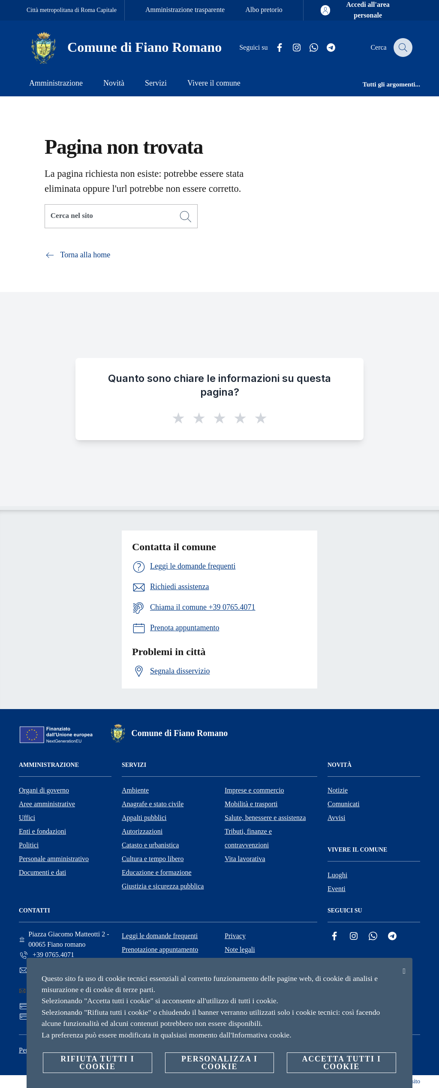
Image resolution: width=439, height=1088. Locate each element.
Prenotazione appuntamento (160, 949)
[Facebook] (274, 47)
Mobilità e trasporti (251, 804)
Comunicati (344, 804)
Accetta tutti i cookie (341, 1063)
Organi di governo (44, 790)
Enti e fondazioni (42, 831)
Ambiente (135, 790)
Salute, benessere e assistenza (265, 817)
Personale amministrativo (54, 858)
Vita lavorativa (245, 858)
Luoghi (337, 875)
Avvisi (336, 817)
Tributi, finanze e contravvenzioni (248, 838)
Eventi (337, 888)
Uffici (27, 817)
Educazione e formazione (157, 872)
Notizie (338, 790)
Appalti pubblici (144, 817)
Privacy (235, 935)
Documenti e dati (42, 872)
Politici (29, 845)
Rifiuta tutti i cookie (97, 1063)
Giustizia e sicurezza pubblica (163, 886)
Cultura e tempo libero (152, 858)
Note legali (240, 949)
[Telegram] (326, 47)
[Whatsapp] (309, 47)
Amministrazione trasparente (185, 9)
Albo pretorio (264, 9)
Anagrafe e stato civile (152, 804)
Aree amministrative (47, 804)
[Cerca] (402, 47)
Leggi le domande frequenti (160, 935)
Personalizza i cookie (219, 1063)
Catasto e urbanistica (150, 845)
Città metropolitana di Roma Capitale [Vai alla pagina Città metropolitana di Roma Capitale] (72, 10)
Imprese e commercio (254, 790)
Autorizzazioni (142, 831)
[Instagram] (292, 47)
